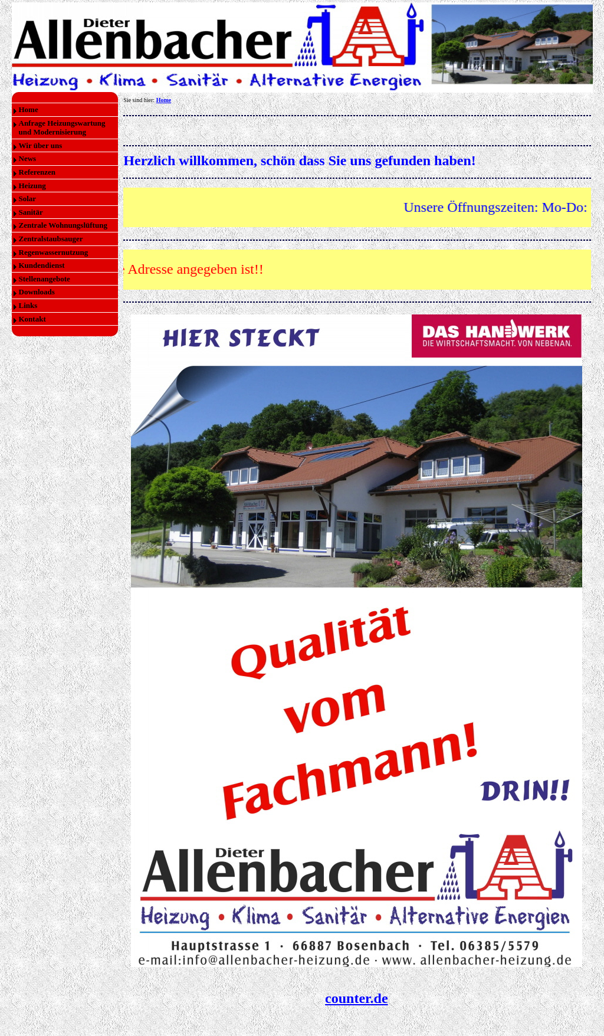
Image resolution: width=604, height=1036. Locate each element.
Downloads (37, 291)
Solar (28, 198)
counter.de (356, 998)
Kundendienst (42, 265)
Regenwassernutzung (53, 252)
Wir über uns (41, 145)
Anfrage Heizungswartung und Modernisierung (62, 128)
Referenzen (37, 172)
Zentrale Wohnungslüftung (63, 225)
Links (28, 305)
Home (28, 109)
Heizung (32, 185)
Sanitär (31, 212)
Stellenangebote (44, 278)
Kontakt (32, 318)
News (28, 158)
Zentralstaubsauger (51, 238)
